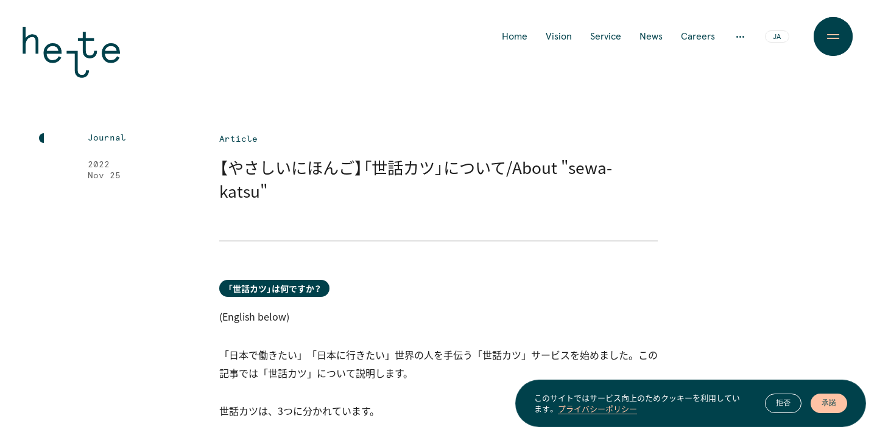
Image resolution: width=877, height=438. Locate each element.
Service (605, 36)
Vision (559, 36)
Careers (698, 36)
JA (777, 37)
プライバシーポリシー (597, 411)
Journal (107, 138)
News (651, 36)
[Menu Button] (833, 36)
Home (514, 36)
